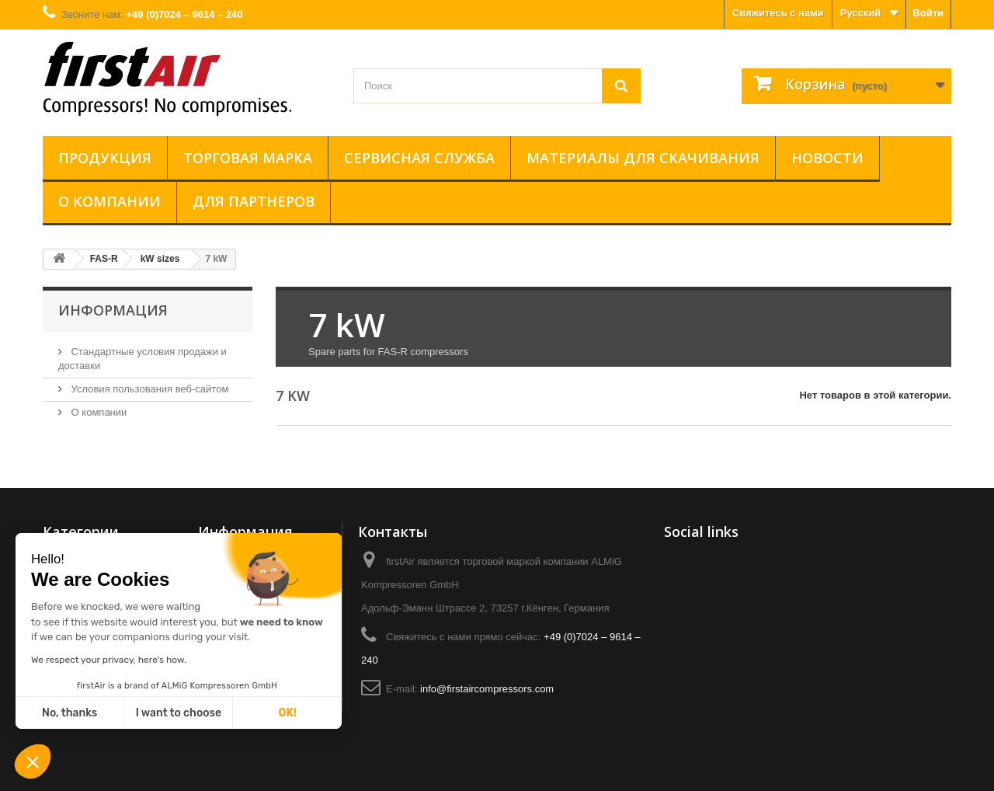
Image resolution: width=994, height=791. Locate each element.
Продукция (104, 157)
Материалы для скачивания (643, 157)
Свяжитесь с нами (778, 13)
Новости (827, 157)
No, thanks (69, 713)
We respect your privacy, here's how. (108, 659)
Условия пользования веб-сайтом (148, 389)
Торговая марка (247, 157)
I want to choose (178, 713)
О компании (109, 201)
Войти (928, 13)
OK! (288, 713)
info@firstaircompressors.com (487, 689)
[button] (32, 763)
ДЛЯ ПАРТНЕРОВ (254, 201)
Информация (113, 310)
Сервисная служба (419, 157)
